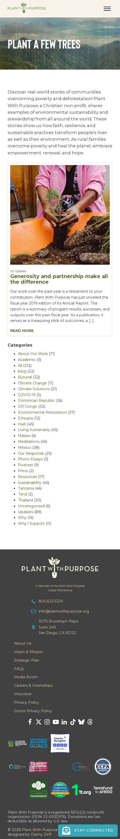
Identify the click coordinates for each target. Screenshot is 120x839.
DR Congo (27, 406)
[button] (88, 830)
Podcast (25, 465)
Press (23, 471)
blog (22, 371)
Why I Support (31, 523)
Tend (22, 494)
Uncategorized (31, 506)
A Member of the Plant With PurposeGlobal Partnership (60, 588)
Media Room (26, 677)
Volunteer (23, 694)
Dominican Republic (36, 400)
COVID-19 (27, 395)
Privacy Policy (26, 702)
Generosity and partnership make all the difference (59, 279)
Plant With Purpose (40, 829)
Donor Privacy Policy (33, 711)
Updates (20, 271)
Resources (27, 476)
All (12, 271)
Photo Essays (30, 459)
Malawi (24, 435)
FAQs (19, 668)
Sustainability (29, 482)
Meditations (28, 441)
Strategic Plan (26, 660)
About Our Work (33, 353)
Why (22, 517)
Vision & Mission (28, 652)
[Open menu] (107, 9)
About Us (22, 643)
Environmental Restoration (42, 412)
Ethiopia (25, 418)
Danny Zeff (41, 834)
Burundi (25, 377)
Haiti (22, 424)
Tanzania (26, 488)
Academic (27, 359)
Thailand (25, 500)
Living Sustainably (34, 429)
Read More (22, 330)
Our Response (31, 453)
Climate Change (32, 383)
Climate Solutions (34, 389)
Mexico (24, 447)
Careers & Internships (33, 685)
